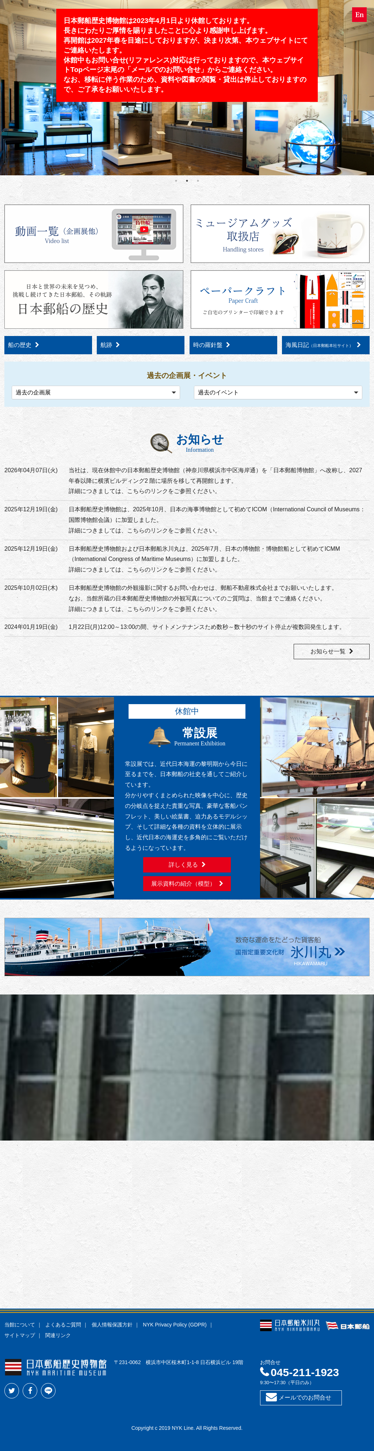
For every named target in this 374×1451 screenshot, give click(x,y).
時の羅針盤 (207, 345)
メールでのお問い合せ (166, 69)
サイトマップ (19, 1335)
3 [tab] (198, 180)
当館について (19, 1325)
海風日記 (319, 345)
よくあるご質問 (63, 1325)
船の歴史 (19, 345)
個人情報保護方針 (112, 1325)
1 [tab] (176, 180)
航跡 (106, 345)
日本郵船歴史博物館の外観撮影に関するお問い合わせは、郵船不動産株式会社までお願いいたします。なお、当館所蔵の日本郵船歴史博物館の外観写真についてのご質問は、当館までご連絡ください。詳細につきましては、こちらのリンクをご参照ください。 (203, 598)
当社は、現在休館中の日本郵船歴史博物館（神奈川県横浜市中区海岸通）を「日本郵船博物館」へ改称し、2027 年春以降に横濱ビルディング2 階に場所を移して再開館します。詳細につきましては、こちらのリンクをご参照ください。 (215, 481)
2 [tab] (187, 180)
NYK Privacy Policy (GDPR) (174, 1325)
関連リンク (58, 1335)
